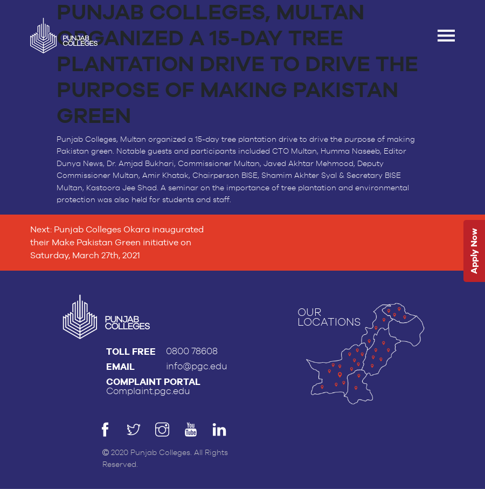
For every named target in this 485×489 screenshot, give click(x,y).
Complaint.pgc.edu (148, 391)
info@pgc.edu (196, 366)
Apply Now (474, 251)
